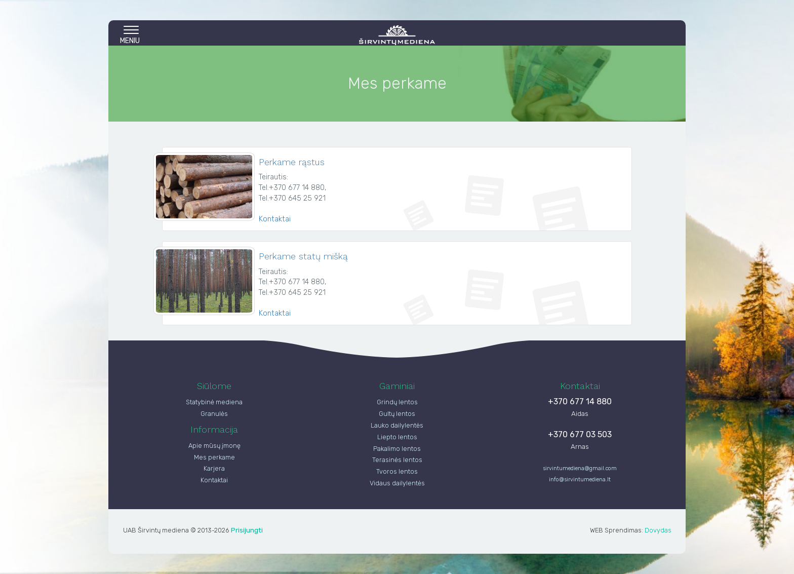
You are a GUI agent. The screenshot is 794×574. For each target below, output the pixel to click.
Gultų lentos (397, 413)
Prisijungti (247, 530)
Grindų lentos (397, 402)
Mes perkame (214, 457)
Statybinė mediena (214, 402)
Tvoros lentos (397, 471)
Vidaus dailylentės (397, 483)
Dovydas (658, 530)
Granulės (214, 413)
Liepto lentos (397, 437)
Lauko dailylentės (397, 425)
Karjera (214, 468)
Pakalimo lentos (397, 448)
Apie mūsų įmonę (214, 445)
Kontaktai (275, 219)
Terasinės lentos (397, 460)
